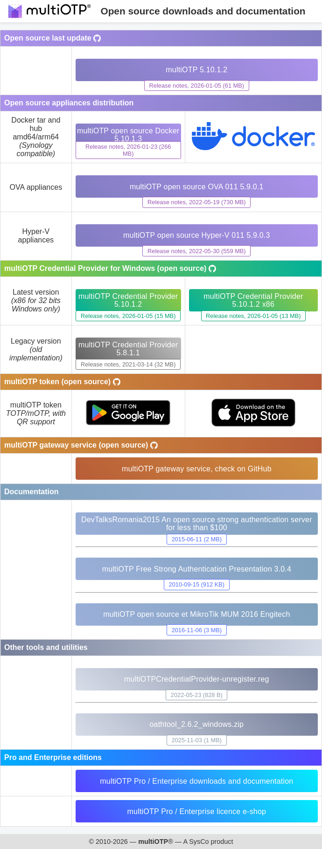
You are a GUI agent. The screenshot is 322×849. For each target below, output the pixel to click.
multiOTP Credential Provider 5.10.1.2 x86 (253, 300)
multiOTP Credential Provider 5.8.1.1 (128, 349)
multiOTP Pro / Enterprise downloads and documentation (196, 781)
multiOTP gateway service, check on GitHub (197, 469)
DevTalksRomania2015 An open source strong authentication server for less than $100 (196, 523)
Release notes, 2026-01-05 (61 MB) (196, 85)
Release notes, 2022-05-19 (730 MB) (196, 202)
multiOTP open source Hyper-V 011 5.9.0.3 (196, 235)
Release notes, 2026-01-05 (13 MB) (253, 315)
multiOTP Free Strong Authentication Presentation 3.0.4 (196, 569)
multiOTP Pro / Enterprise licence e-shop (196, 811)
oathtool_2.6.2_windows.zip (196, 724)
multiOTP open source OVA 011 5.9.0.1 (197, 187)
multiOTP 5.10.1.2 (196, 70)
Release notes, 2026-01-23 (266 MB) (128, 150)
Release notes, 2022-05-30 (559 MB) (196, 251)
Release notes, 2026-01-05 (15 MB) (128, 315)
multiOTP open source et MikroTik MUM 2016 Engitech (196, 614)
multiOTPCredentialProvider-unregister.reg (196, 679)
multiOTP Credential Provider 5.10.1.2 (128, 300)
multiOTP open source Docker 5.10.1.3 (128, 135)
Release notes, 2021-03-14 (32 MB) (128, 364)
